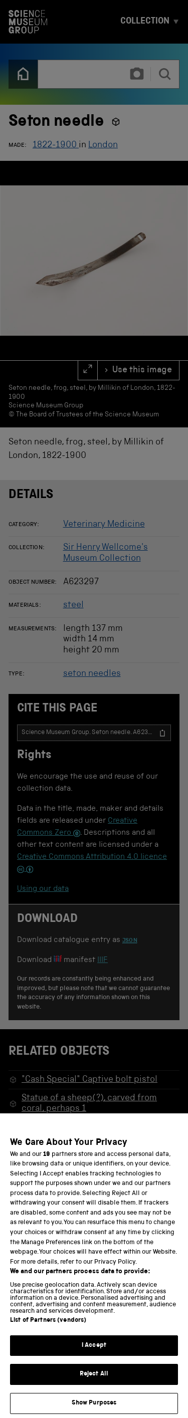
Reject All (94, 1385)
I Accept (94, 1356)
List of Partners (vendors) (48, 1331)
